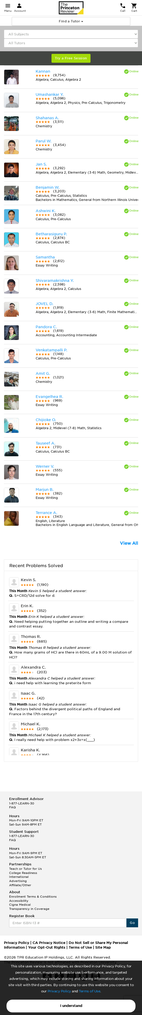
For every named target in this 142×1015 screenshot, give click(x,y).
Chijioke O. (46, 420)
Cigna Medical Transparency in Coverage (29, 907)
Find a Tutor (71, 21)
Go (132, 923)
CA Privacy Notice (49, 943)
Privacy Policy (59, 991)
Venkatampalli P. (51, 350)
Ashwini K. (46, 211)
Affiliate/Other (20, 885)
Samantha (45, 257)
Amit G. (43, 373)
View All (129, 543)
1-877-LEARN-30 (21, 803)
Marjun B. (45, 489)
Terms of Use (89, 991)
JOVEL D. (44, 304)
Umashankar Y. (50, 94)
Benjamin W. (48, 187)
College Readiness (23, 873)
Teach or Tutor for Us (25, 869)
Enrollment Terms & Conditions (33, 896)
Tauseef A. (45, 443)
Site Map (103, 947)
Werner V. (45, 466)
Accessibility (18, 901)
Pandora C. (46, 327)
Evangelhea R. (49, 397)
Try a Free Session (71, 58)
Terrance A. (46, 513)
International (19, 877)
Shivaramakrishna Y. (55, 280)
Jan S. (41, 164)
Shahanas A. (47, 118)
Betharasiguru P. (51, 234)
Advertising (18, 881)
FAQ (12, 807)
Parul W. (43, 141)
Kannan (43, 71)
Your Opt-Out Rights (46, 947)
